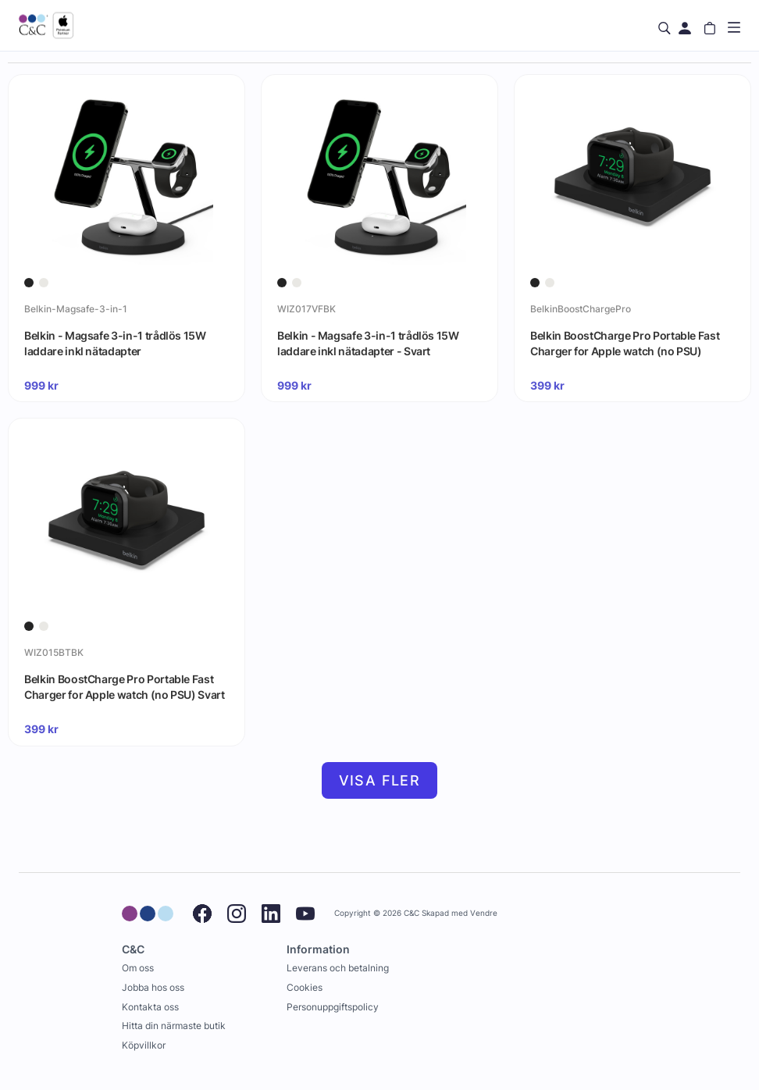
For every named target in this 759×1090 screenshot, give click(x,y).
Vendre (483, 913)
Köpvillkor (144, 1045)
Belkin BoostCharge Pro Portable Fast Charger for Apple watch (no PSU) (624, 343)
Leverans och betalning (338, 968)
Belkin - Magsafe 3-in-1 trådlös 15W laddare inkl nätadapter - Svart (368, 343)
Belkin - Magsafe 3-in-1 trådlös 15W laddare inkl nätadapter (115, 343)
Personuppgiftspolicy (333, 1007)
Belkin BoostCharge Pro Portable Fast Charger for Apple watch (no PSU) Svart (124, 686)
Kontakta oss (150, 1007)
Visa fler (380, 780)
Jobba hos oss (153, 987)
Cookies (304, 987)
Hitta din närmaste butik (174, 1025)
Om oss (138, 968)
